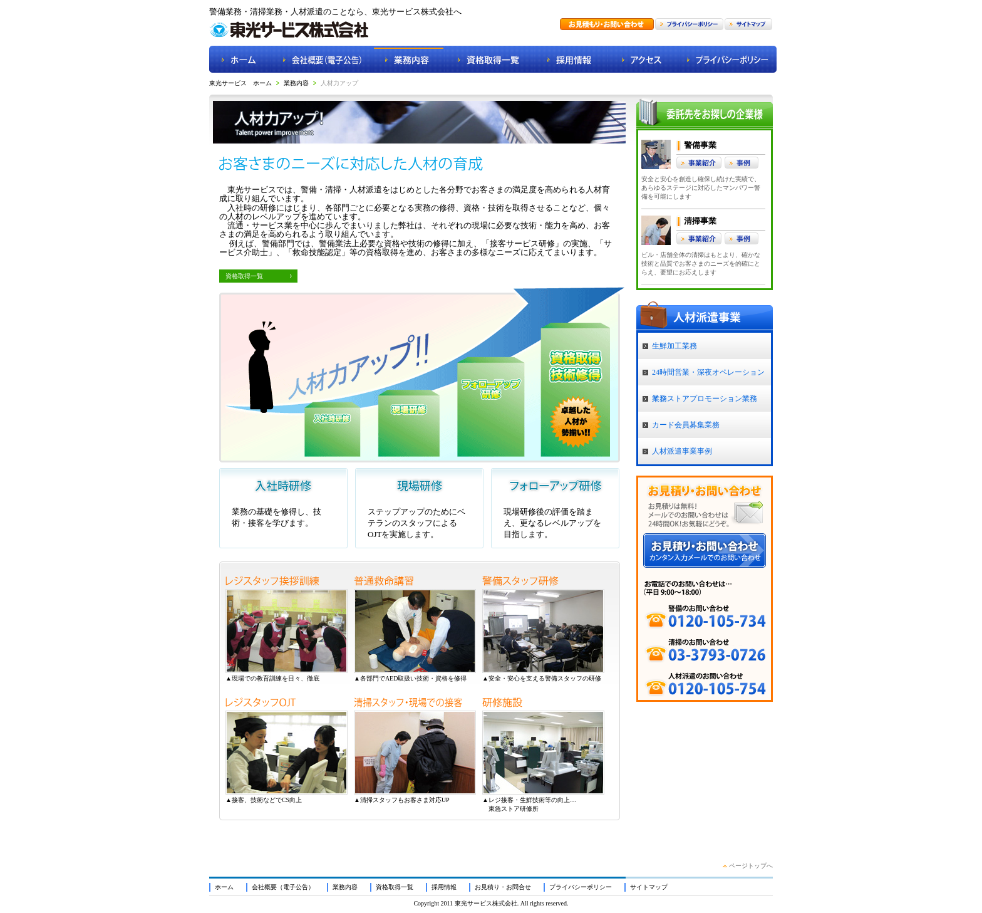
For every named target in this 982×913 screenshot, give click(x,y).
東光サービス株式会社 (486, 903)
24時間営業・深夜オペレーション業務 (708, 376)
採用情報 (444, 887)
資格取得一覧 (244, 276)
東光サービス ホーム (240, 83)
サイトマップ (649, 887)
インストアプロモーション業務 (704, 398)
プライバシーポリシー (580, 887)
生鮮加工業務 (674, 346)
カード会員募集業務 (686, 424)
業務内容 (296, 83)
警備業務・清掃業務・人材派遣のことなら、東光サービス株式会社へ (335, 11)
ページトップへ (751, 865)
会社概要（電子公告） (283, 887)
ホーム (224, 887)
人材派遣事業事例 (682, 451)
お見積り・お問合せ (503, 887)
